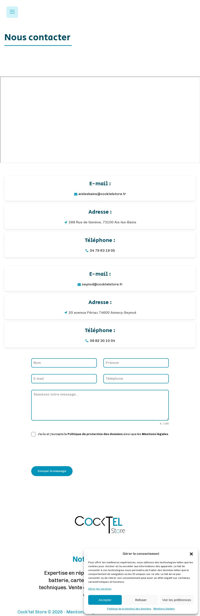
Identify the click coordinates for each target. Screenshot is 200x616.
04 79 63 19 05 (102, 250)
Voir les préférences (176, 600)
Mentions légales (164, 608)
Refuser (141, 600)
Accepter (105, 600)
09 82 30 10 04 (102, 341)
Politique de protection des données (129, 608)
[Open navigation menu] (12, 12)
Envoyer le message (52, 471)
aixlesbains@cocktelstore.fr (102, 194)
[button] (191, 554)
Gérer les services (99, 588)
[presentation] (64, 451)
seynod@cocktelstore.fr (102, 284)
